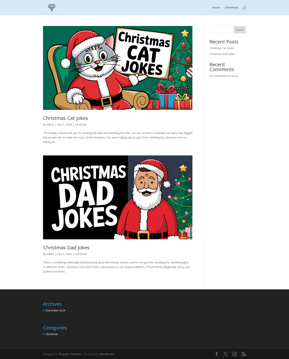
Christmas (231, 7)
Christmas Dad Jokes (66, 247)
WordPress (106, 354)
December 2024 (55, 310)
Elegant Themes (70, 354)
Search (240, 30)
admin (50, 124)
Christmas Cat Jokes (65, 118)
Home (216, 7)
